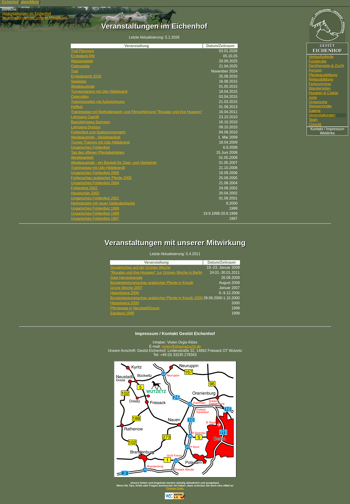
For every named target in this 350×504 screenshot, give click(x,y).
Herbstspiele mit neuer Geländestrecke (103, 203)
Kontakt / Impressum (327, 129)
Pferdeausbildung (323, 75)
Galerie (315, 111)
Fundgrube (317, 61)
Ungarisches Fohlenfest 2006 (95, 173)
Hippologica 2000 (124, 303)
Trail (74, 71)
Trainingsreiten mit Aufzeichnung (98, 102)
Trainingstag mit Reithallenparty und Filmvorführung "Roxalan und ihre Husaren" (136, 112)
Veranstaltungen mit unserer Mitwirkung (34, 18)
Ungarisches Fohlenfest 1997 (95, 218)
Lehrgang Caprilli (85, 117)
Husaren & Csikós (323, 93)
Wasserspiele (82, 61)
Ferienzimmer (320, 84)
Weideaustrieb (83, 86)
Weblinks (327, 133)
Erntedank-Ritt (83, 56)
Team (313, 120)
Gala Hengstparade (126, 278)
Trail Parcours (82, 51)
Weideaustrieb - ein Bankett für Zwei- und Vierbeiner (114, 163)
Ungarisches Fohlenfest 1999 (95, 208)
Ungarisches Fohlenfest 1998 (95, 213)
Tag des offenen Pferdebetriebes (97, 152)
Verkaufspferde (321, 57)
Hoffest (77, 107)
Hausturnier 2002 (85, 193)
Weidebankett (82, 158)
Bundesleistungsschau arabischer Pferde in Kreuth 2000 (156, 298)
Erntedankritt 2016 (86, 76)
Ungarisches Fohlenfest (90, 147)
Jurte (313, 98)
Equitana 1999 (122, 313)
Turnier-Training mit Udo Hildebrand (100, 142)
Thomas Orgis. (175, 488)
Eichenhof (10, 2)
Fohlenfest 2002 (84, 188)
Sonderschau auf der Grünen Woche (140, 267)
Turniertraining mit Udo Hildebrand (99, 92)
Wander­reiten (320, 88)
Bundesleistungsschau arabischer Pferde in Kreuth (151, 283)
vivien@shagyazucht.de (181, 346)
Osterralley (80, 97)
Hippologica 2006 (124, 293)
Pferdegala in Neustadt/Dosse (135, 308)
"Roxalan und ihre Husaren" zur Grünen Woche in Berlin (156, 273)
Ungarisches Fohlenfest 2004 (95, 183)
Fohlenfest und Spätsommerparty (98, 132)
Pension (315, 70)
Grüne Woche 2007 (126, 288)
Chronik (315, 124)
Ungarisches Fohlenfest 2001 (95, 198)
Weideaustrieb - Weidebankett (95, 137)
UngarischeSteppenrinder (320, 104)
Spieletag (78, 81)
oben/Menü (30, 2)
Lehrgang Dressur (86, 127)
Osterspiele (80, 66)
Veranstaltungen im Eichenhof (26, 13)
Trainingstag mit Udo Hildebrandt (98, 168)
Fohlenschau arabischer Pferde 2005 (101, 178)
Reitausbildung (321, 79)
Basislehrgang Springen (90, 122)
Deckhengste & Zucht (326, 66)
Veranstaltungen (322, 115)
